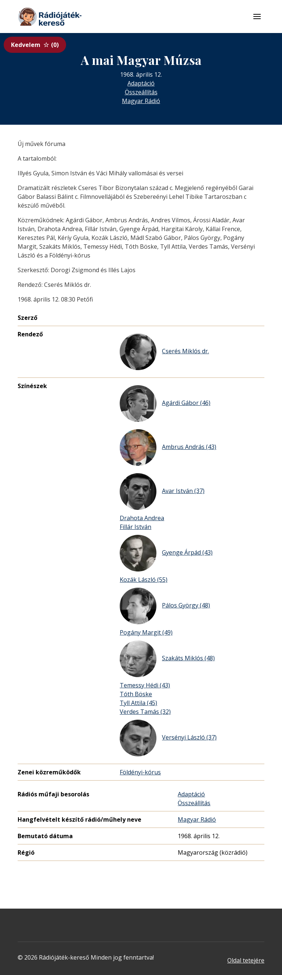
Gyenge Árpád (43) (166, 553)
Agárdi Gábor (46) (165, 403)
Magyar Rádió (141, 101)
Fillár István (135, 527)
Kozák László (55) (143, 580)
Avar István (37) (162, 491)
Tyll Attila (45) (138, 703)
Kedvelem (35, 44)
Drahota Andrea (142, 518)
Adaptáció (141, 83)
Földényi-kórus (140, 772)
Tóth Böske (136, 694)
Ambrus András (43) (168, 447)
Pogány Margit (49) (146, 632)
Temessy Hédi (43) (145, 685)
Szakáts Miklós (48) (167, 658)
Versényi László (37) (168, 738)
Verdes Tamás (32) (145, 712)
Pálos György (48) (165, 606)
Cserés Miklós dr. (164, 351)
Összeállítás (141, 92)
